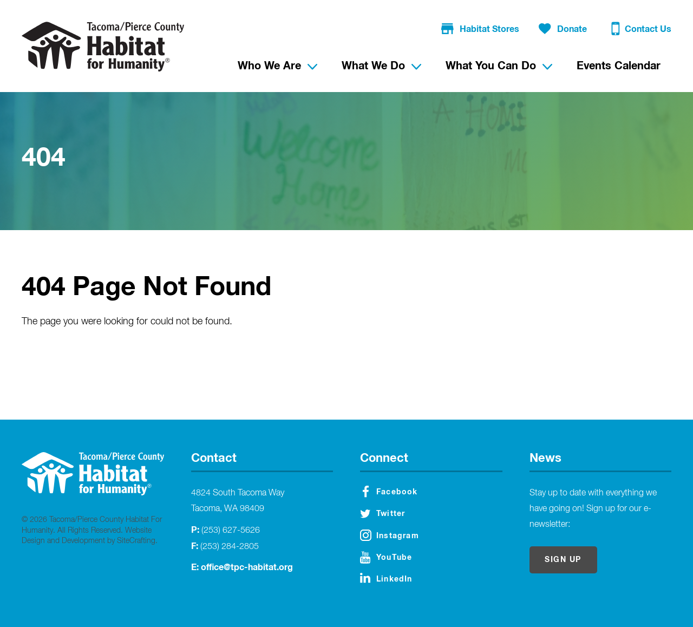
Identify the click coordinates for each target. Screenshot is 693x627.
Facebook (390, 492)
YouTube (386, 557)
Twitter (382, 514)
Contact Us (641, 30)
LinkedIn (386, 578)
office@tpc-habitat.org (247, 567)
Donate (563, 29)
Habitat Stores (480, 29)
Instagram (389, 535)
